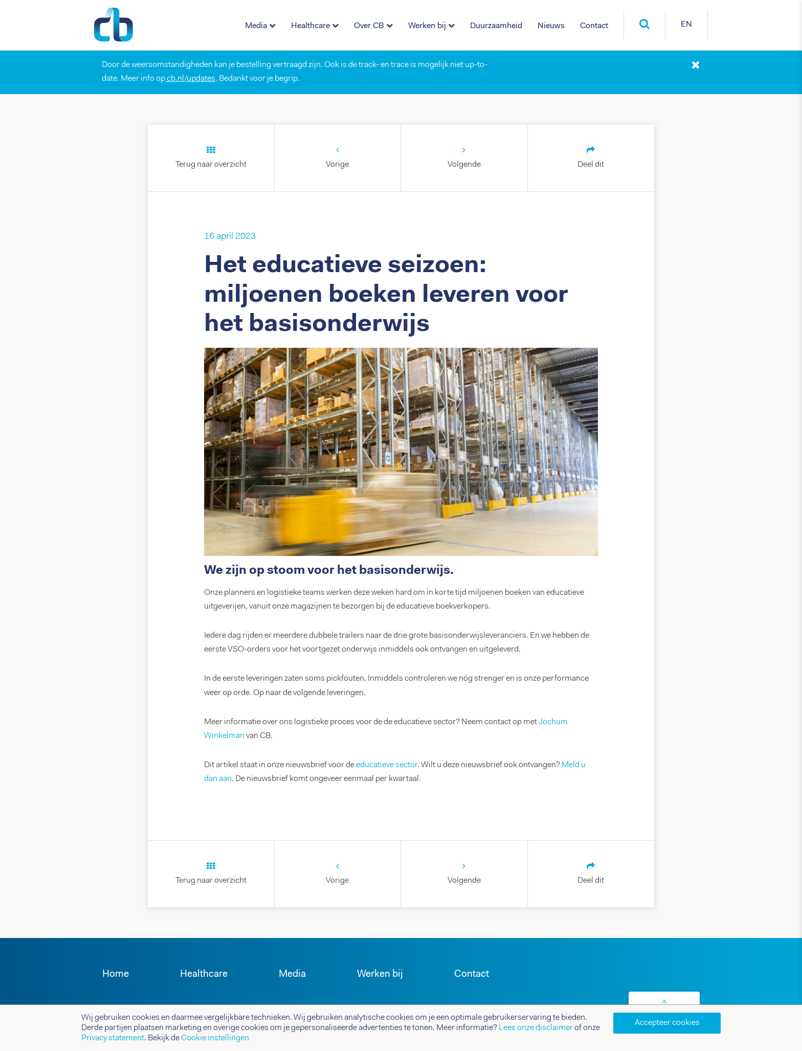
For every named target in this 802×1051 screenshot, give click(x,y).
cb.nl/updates (190, 79)
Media (256, 26)
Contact (594, 26)
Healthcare (310, 26)
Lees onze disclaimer (536, 1028)
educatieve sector (386, 765)
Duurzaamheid (496, 26)
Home (115, 974)
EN (686, 24)
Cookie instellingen (215, 1038)
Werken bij (427, 26)
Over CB (369, 26)
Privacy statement (112, 1038)
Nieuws (551, 26)
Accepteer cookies (667, 1023)
